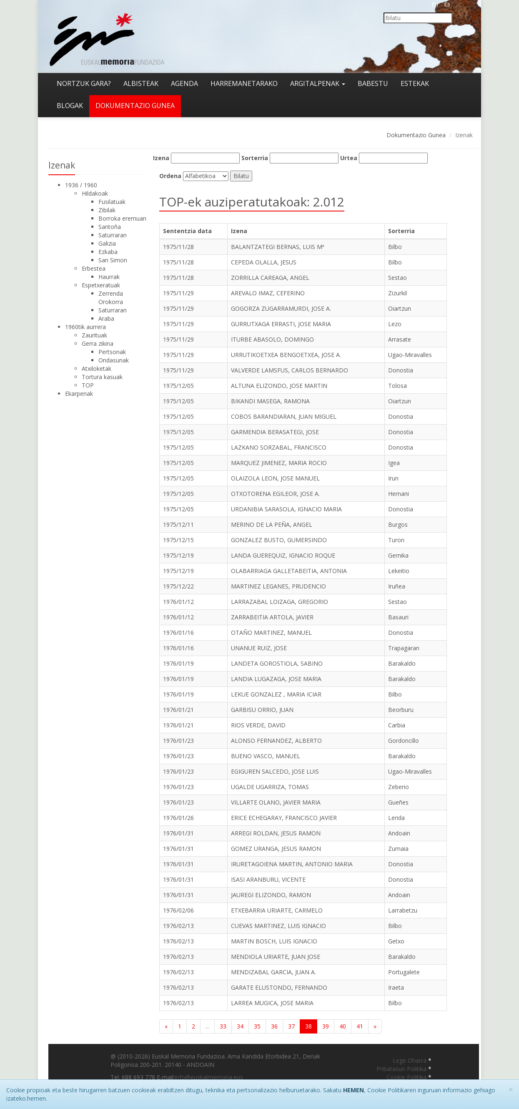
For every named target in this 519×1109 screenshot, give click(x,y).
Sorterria (254, 158)
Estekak (415, 83)
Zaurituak (94, 335)
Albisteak (140, 83)
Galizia (107, 243)
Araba (106, 318)
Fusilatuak (111, 202)
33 (223, 1026)
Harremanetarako (244, 83)
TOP (88, 385)
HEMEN (353, 1090)
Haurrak (109, 277)
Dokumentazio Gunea (416, 135)
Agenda (184, 83)
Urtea (348, 158)
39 (325, 1026)
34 (240, 1026)
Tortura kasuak (102, 377)
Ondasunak (113, 360)
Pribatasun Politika (402, 1069)
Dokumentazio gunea (135, 105)
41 (359, 1026)
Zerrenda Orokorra (110, 297)
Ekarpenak (79, 393)
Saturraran (112, 235)
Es (447, 4)
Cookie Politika (407, 1077)
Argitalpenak (317, 83)
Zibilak (106, 210)
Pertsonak (112, 352)
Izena (161, 158)
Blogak (70, 105)
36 (274, 1026)
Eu (434, 4)
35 (257, 1026)
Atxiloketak (96, 368)
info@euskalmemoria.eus (209, 1077)
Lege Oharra (410, 1060)
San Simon (112, 260)
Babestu (373, 83)
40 (342, 1026)
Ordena (170, 176)
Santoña (109, 227)
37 (291, 1026)
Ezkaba (108, 252)
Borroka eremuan (122, 218)
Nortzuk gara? (84, 83)
